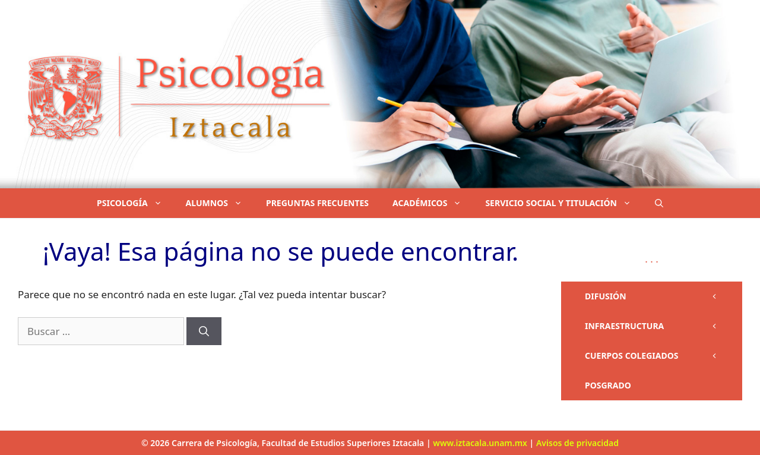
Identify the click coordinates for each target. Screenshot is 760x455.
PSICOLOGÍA (135, 203)
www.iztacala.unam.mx (480, 442)
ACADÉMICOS (432, 203)
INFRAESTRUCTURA (663, 326)
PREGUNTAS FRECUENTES (317, 202)
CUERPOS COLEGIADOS (663, 356)
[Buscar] (203, 331)
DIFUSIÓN (663, 296)
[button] (659, 203)
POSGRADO (608, 385)
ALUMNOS (220, 203)
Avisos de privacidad (577, 442)
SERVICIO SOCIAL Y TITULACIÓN (564, 203)
